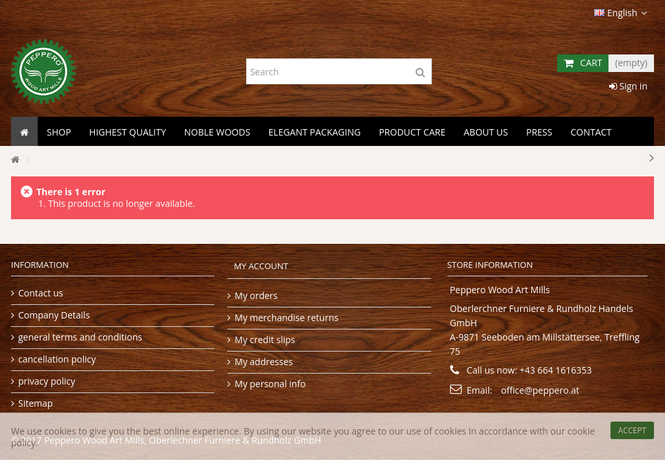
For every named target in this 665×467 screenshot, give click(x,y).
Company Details (54, 315)
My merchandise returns (286, 317)
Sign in (628, 86)
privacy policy (46, 381)
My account (261, 266)
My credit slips (264, 339)
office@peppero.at (540, 390)
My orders (255, 295)
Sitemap (35, 403)
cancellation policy (56, 359)
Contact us (40, 293)
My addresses (263, 361)
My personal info (269, 383)
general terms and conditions (80, 337)
